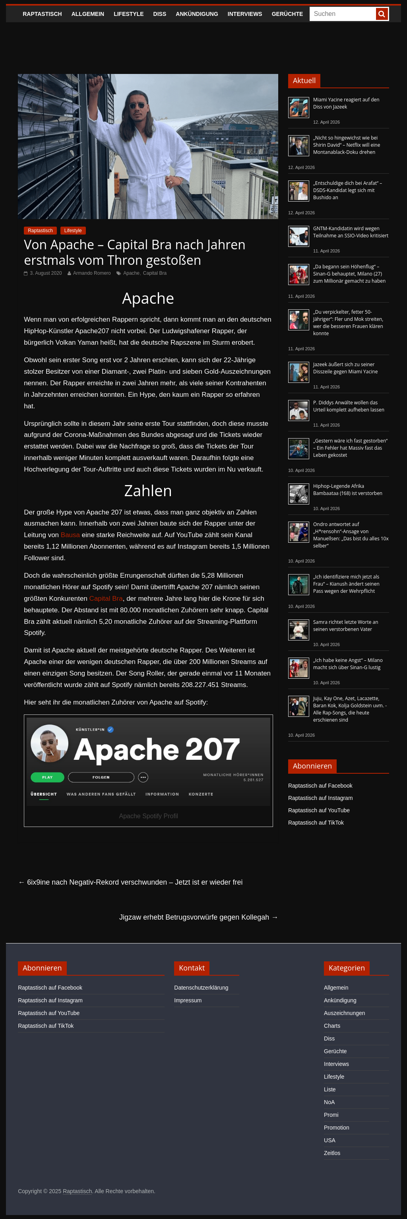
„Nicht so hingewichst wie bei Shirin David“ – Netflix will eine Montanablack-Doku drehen (346, 144)
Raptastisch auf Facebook (320, 785)
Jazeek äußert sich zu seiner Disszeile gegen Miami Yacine (345, 368)
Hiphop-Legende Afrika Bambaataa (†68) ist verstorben (347, 490)
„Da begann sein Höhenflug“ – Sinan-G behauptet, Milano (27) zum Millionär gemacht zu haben (349, 273)
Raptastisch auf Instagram (320, 798)
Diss (160, 14)
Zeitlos (332, 1153)
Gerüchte (287, 14)
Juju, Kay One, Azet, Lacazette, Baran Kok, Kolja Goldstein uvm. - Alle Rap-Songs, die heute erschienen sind (350, 709)
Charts (332, 1026)
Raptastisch (42, 14)
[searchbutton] (382, 14)
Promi (331, 1115)
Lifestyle (128, 14)
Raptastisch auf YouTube (319, 810)
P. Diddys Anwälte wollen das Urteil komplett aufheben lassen (348, 406)
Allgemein (88, 14)
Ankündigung (197, 14)
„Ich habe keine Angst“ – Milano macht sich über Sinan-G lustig (348, 664)
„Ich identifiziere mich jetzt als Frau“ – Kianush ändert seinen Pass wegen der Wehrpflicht (346, 583)
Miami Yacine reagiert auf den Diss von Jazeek (346, 103)
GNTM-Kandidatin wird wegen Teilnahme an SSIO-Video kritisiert (350, 232)
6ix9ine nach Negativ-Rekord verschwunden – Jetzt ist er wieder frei (130, 882)
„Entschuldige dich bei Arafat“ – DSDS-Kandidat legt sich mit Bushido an (347, 190)
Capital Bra (155, 273)
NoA (329, 1102)
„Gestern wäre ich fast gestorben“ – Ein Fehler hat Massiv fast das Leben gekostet (350, 447)
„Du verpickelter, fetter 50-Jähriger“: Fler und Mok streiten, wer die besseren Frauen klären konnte (348, 323)
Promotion (336, 1127)
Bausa (70, 535)
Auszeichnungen (344, 1013)
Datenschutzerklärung (201, 987)
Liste (330, 1089)
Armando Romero (92, 273)
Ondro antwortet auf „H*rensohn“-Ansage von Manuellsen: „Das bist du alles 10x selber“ (351, 535)
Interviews (245, 14)
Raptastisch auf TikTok (316, 822)
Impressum (188, 1000)
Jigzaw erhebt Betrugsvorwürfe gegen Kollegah (198, 917)
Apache (131, 273)
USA (329, 1140)
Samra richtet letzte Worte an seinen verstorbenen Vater (345, 626)
